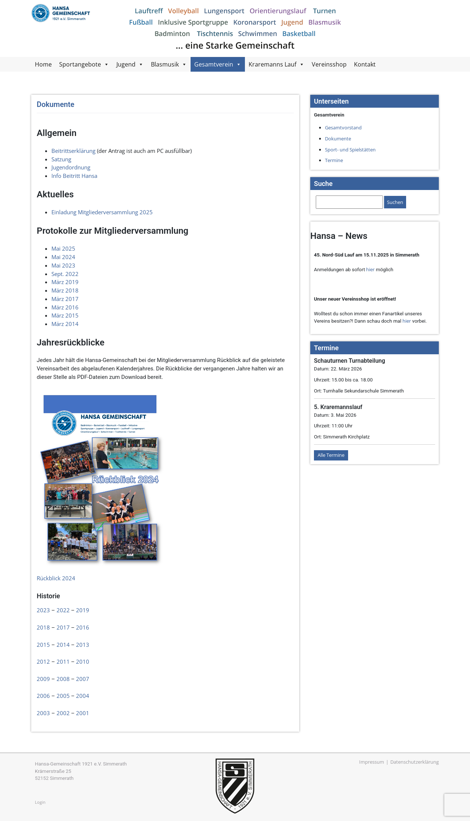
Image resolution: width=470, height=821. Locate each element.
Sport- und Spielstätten (350, 149)
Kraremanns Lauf (272, 64)
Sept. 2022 (65, 273)
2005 (63, 695)
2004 (82, 695)
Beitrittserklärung (73, 150)
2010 (82, 661)
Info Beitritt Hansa (74, 175)
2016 (82, 627)
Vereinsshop (329, 64)
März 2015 (65, 315)
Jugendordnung (70, 167)
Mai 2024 (63, 257)
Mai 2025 (63, 248)
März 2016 (65, 307)
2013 (82, 644)
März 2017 (65, 298)
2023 (43, 610)
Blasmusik (165, 64)
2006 (43, 695)
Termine (334, 160)
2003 (43, 713)
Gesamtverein (213, 64)
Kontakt (365, 64)
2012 (43, 661)
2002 (63, 713)
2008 (63, 678)
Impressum (371, 762)
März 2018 (65, 290)
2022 (63, 610)
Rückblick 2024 (56, 578)
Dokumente (338, 138)
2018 (43, 627)
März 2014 (65, 323)
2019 (82, 610)
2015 (43, 644)
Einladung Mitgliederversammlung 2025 (102, 212)
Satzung (61, 159)
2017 (63, 627)
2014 (63, 644)
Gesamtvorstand (343, 127)
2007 (82, 678)
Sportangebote (80, 64)
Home (43, 64)
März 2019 (65, 282)
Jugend (125, 64)
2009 (43, 678)
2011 (63, 661)
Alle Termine (331, 455)
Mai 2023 (63, 265)
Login (40, 802)
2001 (82, 713)
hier (370, 269)
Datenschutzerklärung (414, 762)
